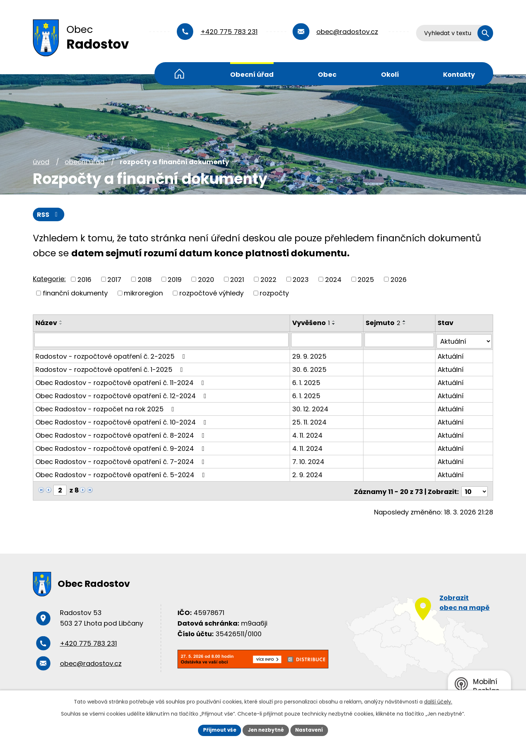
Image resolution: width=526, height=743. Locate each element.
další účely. (438, 701)
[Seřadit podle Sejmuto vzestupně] (405, 321)
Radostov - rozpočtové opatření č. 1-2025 (110, 368)
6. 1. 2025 (307, 381)
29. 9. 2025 (310, 354)
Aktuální (451, 354)
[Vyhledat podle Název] (161, 340)
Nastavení (311, 729)
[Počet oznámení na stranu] (474, 488)
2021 (237, 279)
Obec (327, 74)
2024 (333, 279)
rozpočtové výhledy (211, 293)
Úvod (179, 73)
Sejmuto (383, 323)
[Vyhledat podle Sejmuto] (399, 340)
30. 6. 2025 (310, 368)
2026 (398, 279)
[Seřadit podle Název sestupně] (61, 324)
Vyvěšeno (311, 323)
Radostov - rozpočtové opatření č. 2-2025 (111, 354)
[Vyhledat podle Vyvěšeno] (327, 340)
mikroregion (143, 293)
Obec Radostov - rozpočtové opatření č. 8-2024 (121, 433)
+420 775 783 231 (229, 31)
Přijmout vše (217, 729)
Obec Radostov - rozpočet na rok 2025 (106, 407)
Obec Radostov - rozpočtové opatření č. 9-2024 (121, 447)
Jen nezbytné (266, 729)
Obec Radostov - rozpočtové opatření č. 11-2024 (121, 381)
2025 (366, 279)
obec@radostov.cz (347, 31)
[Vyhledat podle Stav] (464, 340)
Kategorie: (49, 279)
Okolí (390, 74)
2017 (114, 279)
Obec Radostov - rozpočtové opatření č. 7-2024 (121, 460)
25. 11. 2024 (310, 420)
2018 (145, 279)
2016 (84, 279)
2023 (301, 279)
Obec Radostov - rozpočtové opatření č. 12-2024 (122, 394)
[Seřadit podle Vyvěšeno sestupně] (334, 324)
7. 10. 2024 (309, 460)
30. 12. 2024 (311, 407)
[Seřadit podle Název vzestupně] (61, 321)
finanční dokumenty (75, 293)
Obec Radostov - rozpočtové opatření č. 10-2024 (122, 420)
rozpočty (274, 293)
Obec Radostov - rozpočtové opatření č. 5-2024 (121, 473)
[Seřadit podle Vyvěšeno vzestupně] (334, 321)
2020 (206, 279)
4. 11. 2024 (308, 433)
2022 (268, 279)
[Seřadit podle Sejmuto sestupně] (405, 324)
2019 (175, 279)
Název (46, 323)
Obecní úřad (252, 74)
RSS (49, 214)
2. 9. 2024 (308, 473)
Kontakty (459, 74)
